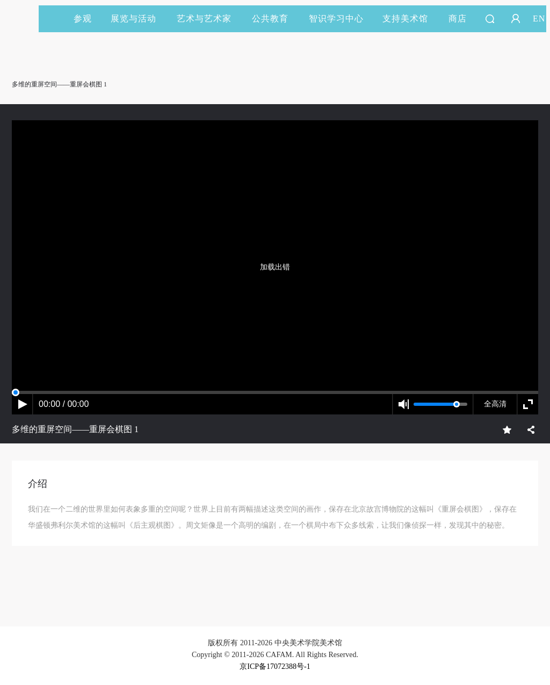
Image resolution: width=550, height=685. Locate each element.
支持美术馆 (410, 18)
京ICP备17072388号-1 (275, 666)
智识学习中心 (336, 18)
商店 (457, 18)
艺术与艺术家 (209, 18)
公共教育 (275, 18)
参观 (83, 18)
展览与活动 (138, 18)
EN (539, 18)
